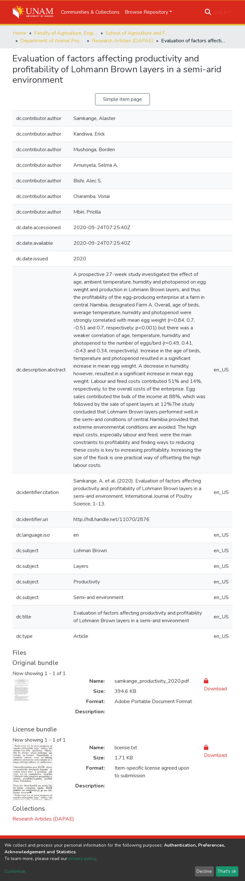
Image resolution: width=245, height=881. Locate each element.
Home (19, 33)
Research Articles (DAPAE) (122, 40)
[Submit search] (208, 12)
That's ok (227, 871)
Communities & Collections (90, 12)
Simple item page (122, 99)
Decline (204, 871)
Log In (220, 12)
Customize (14, 871)
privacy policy (82, 859)
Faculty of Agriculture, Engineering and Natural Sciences (66, 33)
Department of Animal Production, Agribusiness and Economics (52, 40)
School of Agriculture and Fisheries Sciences (137, 33)
